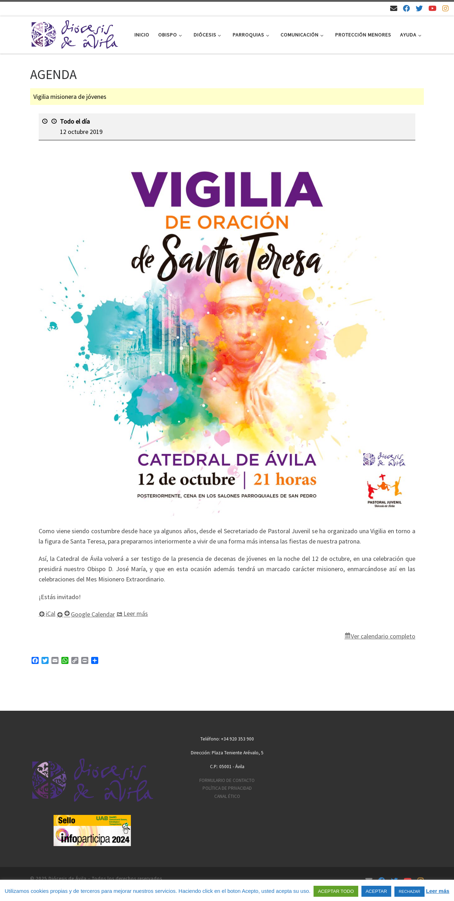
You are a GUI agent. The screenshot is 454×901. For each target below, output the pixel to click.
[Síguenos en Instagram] (445, 8)
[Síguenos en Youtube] (432, 8)
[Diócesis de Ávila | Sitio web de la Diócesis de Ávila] (74, 33)
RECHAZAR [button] (409, 891)
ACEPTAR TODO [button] (336, 891)
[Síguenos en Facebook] (406, 8)
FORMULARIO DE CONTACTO (227, 780)
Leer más (437, 891)
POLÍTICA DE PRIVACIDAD (227, 788)
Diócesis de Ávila (68, 878)
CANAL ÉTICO (227, 796)
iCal (50, 613)
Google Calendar (89, 614)
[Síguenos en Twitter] (419, 8)
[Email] (393, 8)
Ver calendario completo (383, 636)
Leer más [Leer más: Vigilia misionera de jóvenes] (135, 613)
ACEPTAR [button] (376, 891)
